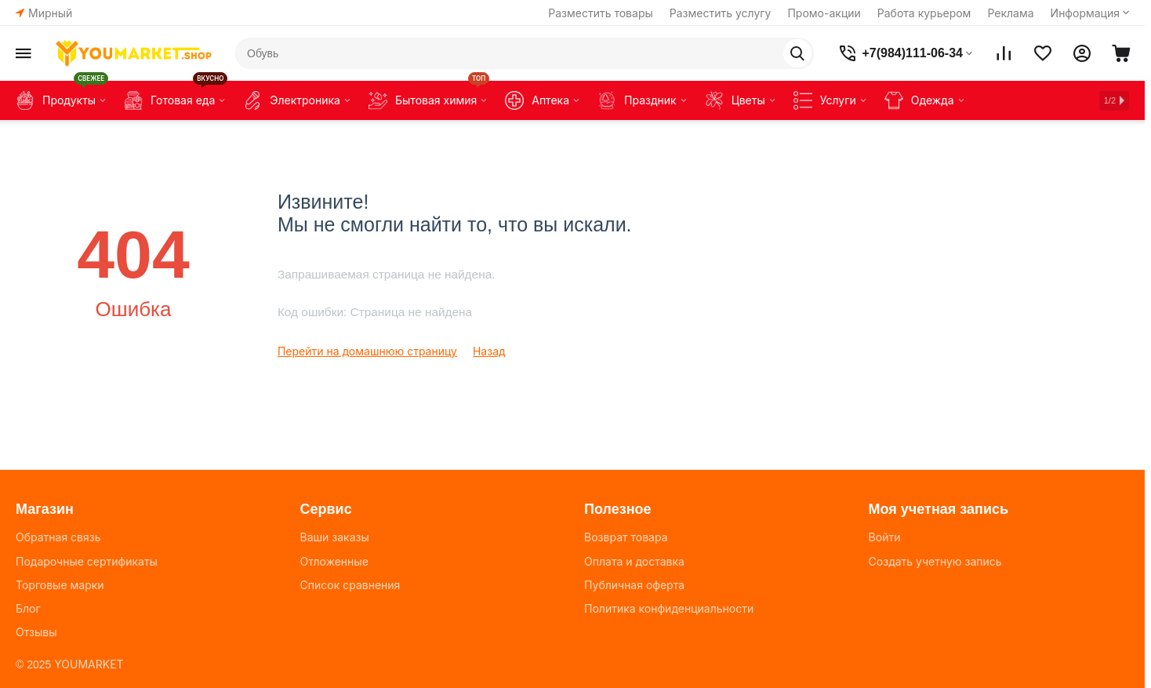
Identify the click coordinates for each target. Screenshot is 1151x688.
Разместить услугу (721, 13)
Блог (28, 608)
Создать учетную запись (935, 561)
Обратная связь (58, 537)
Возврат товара (625, 537)
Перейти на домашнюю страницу (367, 351)
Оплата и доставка (634, 561)
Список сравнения (350, 585)
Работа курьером (924, 13)
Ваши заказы (334, 537)
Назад (489, 351)
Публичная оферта (634, 585)
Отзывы (36, 632)
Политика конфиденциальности (668, 608)
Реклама (1010, 13)
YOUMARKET (88, 664)
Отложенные (334, 561)
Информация (1085, 13)
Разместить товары (600, 13)
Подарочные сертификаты (87, 561)
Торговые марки (60, 585)
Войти (885, 537)
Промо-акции (823, 13)
